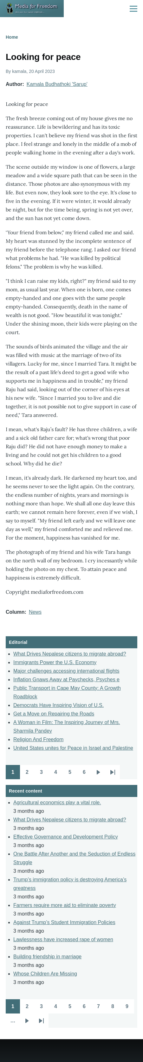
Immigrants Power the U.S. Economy (54, 662)
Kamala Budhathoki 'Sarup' (57, 84)
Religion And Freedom (38, 739)
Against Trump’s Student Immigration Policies (64, 922)
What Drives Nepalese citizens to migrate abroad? (69, 654)
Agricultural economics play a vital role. (57, 802)
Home (12, 37)
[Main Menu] (133, 8)
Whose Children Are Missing (45, 973)
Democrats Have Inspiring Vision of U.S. (58, 705)
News (35, 612)
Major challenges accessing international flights (66, 671)
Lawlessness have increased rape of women (63, 939)
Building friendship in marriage (47, 956)
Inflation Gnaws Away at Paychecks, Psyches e (66, 679)
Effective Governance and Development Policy (65, 836)
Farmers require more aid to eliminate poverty (64, 905)
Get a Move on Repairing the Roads (53, 713)
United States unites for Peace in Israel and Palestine (73, 748)
